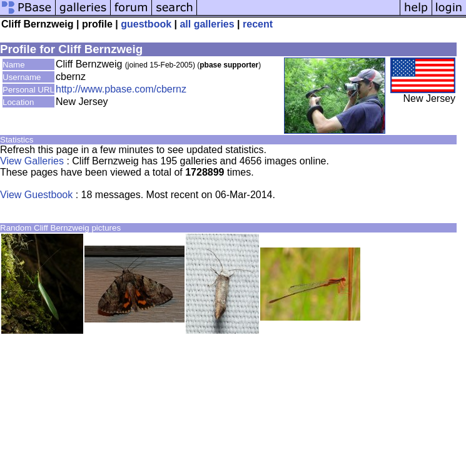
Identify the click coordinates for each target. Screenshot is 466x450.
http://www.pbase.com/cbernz (121, 89)
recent (258, 24)
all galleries (207, 24)
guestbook (146, 24)
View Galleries (32, 161)
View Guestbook (36, 194)
